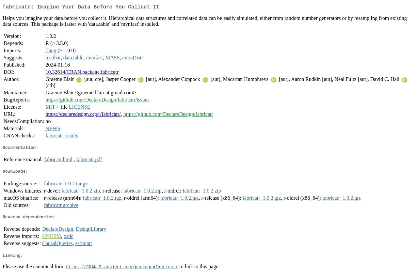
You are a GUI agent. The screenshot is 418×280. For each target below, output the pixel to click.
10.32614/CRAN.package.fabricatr (81, 73)
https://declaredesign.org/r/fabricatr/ (83, 115)
